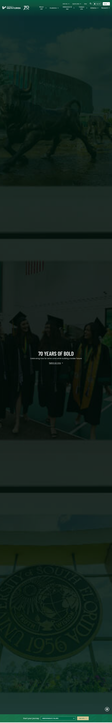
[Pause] (107, 709)
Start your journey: (31, 718)
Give (85, 4)
